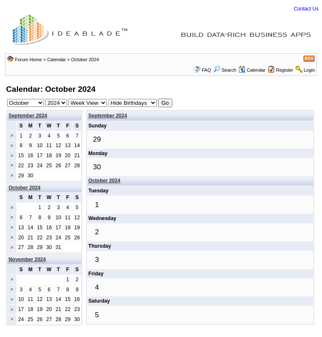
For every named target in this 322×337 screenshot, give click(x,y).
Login (309, 70)
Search (224, 70)
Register (284, 70)
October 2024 (104, 181)
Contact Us (306, 9)
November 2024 (27, 259)
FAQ (206, 70)
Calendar (56, 59)
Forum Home (28, 59)
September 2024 (27, 116)
